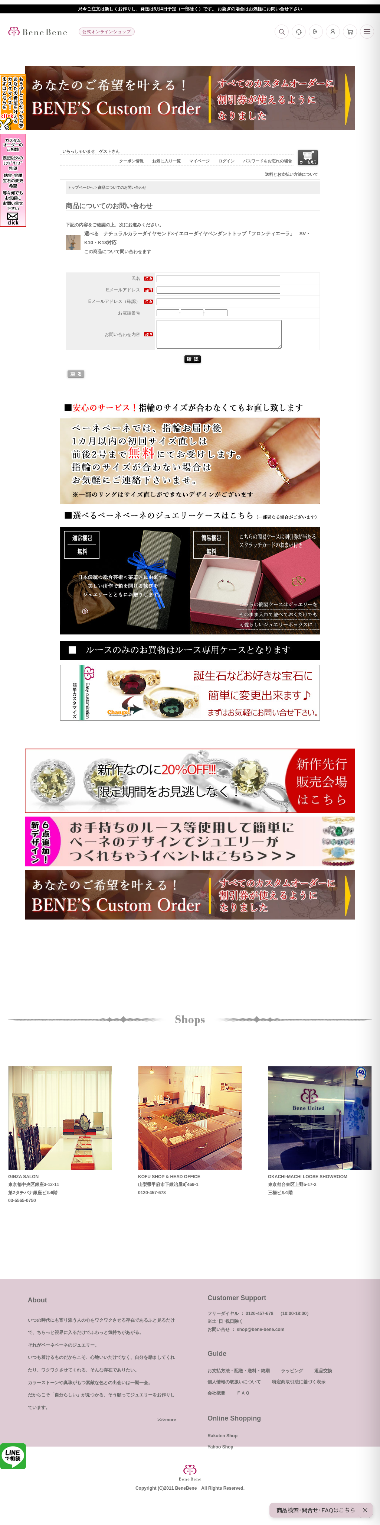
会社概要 (216, 1398)
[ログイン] (316, 32)
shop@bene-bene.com (260, 1335)
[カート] (350, 32)
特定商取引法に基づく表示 (298, 1387)
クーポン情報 (131, 161)
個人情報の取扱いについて (234, 1387)
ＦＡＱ (242, 1398)
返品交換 (323, 1376)
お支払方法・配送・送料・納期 (238, 1376)
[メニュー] (367, 32)
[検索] (282, 32)
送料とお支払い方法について (291, 174)
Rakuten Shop (222, 1441)
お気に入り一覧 (166, 161)
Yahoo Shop (220, 1452)
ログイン (226, 161)
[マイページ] (333, 32)
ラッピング (292, 1376)
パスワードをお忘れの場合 (267, 161)
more (170, 1425)
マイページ (199, 161)
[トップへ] (37, 31)
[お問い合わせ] (299, 32)
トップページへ (81, 187)
